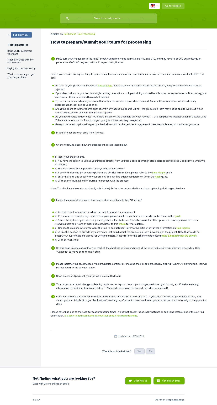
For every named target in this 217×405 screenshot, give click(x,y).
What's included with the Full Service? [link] (20, 61)
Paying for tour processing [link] (21, 68)
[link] (19, 34)
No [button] (150, 351)
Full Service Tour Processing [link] (79, 34)
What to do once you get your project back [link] (20, 75)
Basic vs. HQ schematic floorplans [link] (19, 52)
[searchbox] (108, 18)
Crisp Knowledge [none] (175, 399)
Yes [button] (139, 351)
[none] (154, 6)
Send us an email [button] (171, 380)
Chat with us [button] (140, 380)
